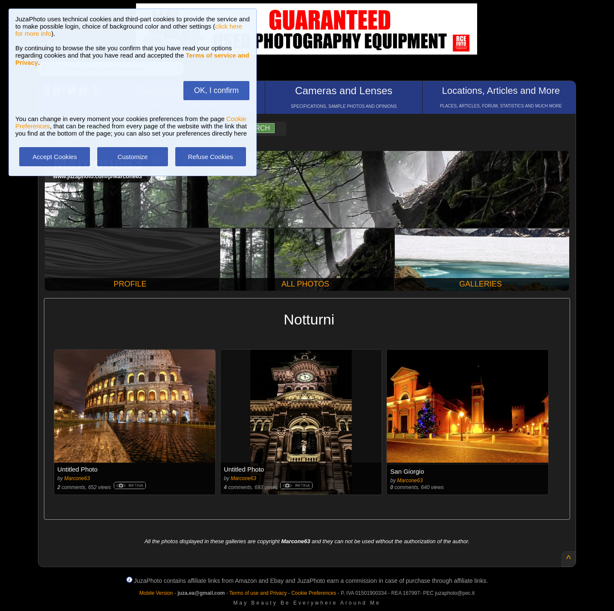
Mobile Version (156, 593)
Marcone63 (77, 478)
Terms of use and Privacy (258, 593)
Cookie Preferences (313, 593)
